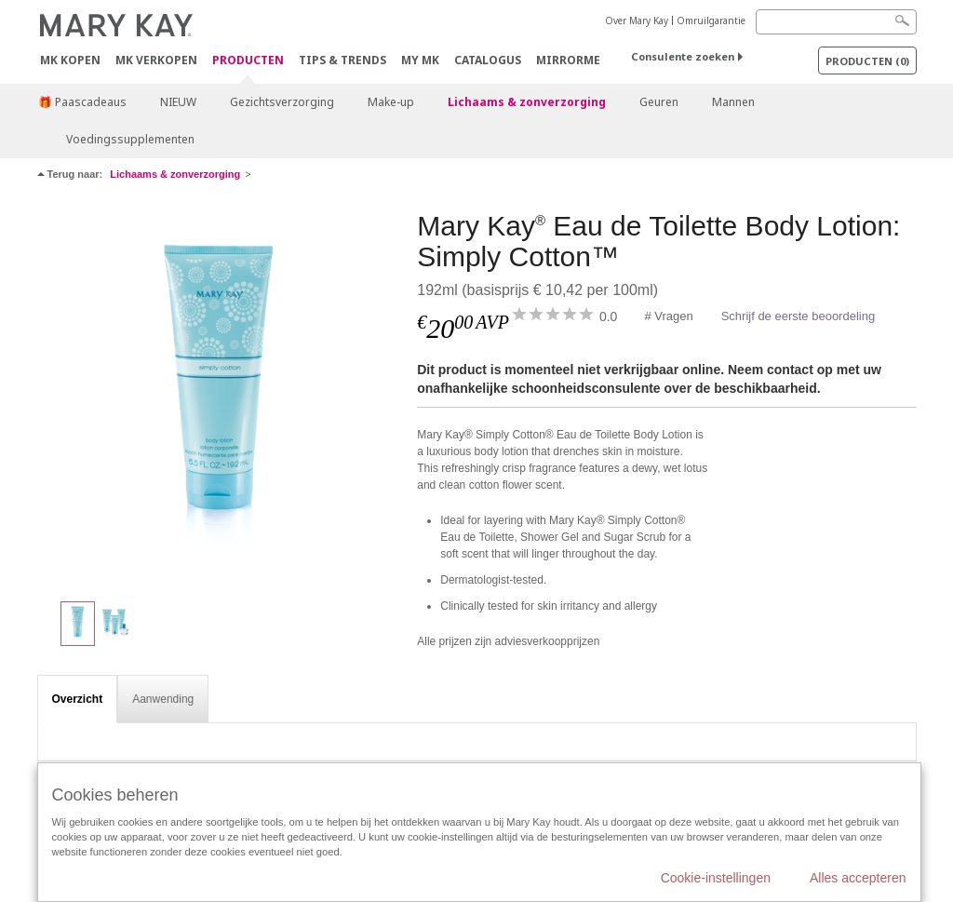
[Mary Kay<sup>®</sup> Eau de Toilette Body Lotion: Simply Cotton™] (220, 396)
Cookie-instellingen (716, 877)
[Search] (836, 21)
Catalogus (487, 60)
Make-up (391, 102)
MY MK (420, 60)
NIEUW (178, 102)
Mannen (733, 102)
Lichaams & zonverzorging (527, 102)
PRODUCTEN (248, 61)
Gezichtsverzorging (282, 102)
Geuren (658, 102)
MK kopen (70, 60)
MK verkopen (156, 60)
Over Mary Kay (636, 20)
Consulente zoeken (682, 56)
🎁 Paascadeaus (82, 102)
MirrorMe (568, 60)
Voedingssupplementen (130, 139)
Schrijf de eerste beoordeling (798, 316)
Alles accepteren (858, 877)
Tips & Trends (342, 60)
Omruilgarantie (711, 20)
